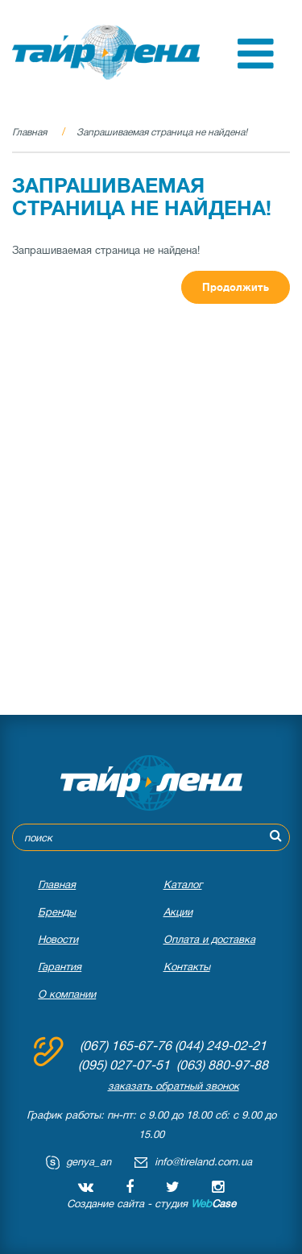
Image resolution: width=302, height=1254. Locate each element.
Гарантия (59, 967)
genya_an (88, 1162)
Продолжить (235, 287)
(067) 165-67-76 (126, 1046)
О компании (67, 994)
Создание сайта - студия (151, 1204)
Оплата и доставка (209, 939)
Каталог (182, 884)
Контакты (186, 967)
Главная (29, 132)
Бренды (57, 912)
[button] (256, 65)
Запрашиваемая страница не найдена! (162, 132)
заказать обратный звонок (173, 1086)
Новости (58, 939)
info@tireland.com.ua (203, 1162)
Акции (177, 912)
